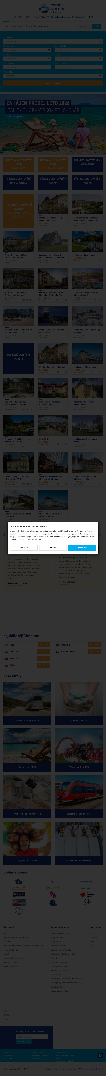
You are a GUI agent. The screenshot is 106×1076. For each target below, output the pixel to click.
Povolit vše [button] (81, 548)
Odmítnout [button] (24, 548)
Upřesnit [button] (53, 548)
